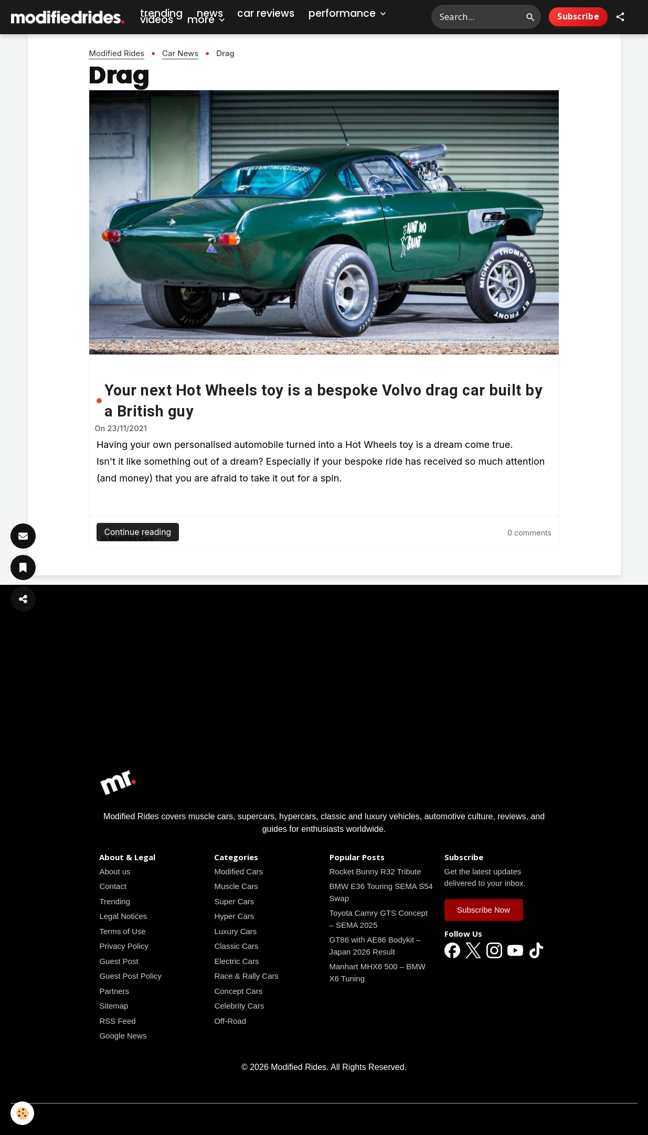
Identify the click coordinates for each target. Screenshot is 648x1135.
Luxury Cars (235, 931)
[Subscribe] (23, 536)
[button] (620, 16)
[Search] (530, 16)
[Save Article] (23, 567)
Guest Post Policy (130, 975)
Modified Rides (116, 53)
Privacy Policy (123, 945)
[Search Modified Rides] (486, 17)
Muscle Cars (236, 886)
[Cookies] (22, 1113)
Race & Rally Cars (246, 975)
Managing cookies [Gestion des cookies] (324, 1118)
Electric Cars (236, 961)
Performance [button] (348, 13)
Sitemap (113, 1005)
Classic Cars (236, 945)
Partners (114, 991)
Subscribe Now (483, 909)
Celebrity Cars (239, 1005)
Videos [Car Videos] (156, 20)
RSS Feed (117, 1020)
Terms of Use (122, 931)
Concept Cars (238, 991)
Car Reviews (265, 13)
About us (114, 871)
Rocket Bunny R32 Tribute (375, 871)
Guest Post (118, 961)
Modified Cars (131, 538)
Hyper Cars (234, 916)
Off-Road (230, 1020)
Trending (114, 901)
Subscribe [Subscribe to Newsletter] (578, 16)
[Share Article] (23, 599)
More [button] (207, 20)
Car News (180, 53)
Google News (122, 1035)
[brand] (68, 17)
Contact (112, 886)
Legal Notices (123, 916)
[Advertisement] (324, 689)
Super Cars (234, 901)
